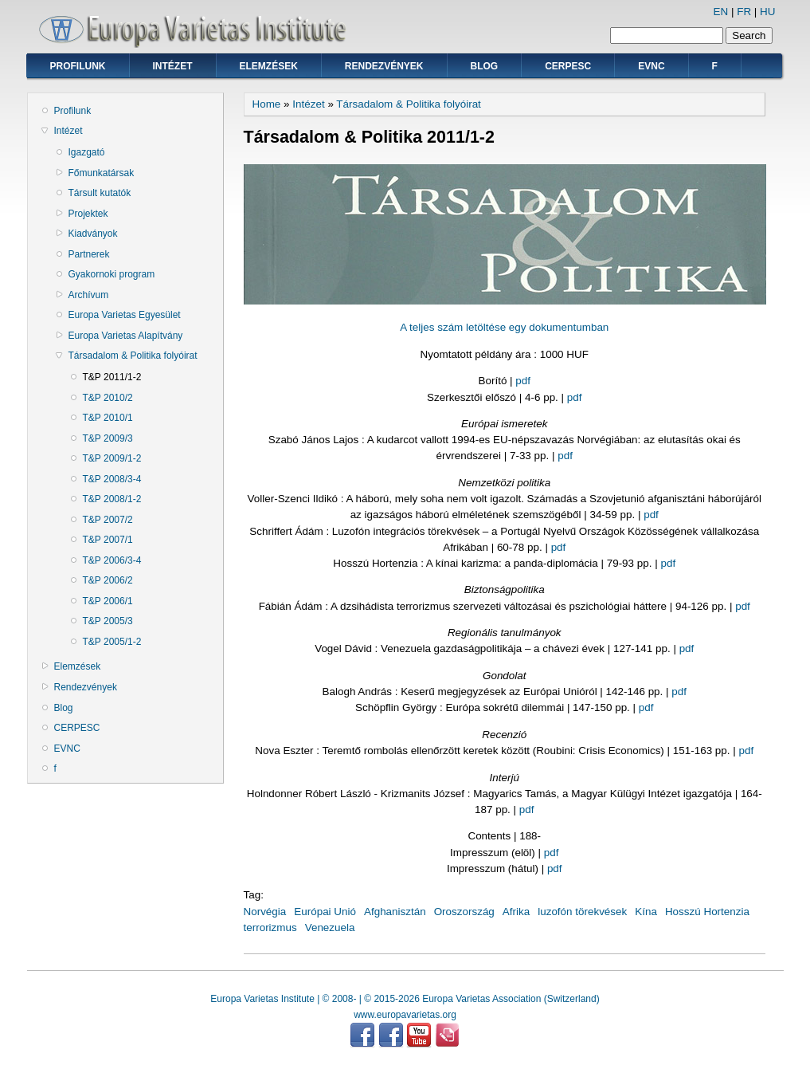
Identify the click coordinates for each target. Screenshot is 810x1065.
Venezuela (330, 927)
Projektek (88, 213)
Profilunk (78, 66)
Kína (646, 912)
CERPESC (568, 66)
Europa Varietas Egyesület (124, 314)
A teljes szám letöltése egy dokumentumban (504, 327)
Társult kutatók (99, 192)
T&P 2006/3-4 (112, 560)
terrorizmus (270, 927)
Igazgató (86, 152)
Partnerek (89, 254)
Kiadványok (93, 233)
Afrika (516, 912)
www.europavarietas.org (405, 1014)
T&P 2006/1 (108, 601)
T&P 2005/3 (108, 621)
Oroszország (464, 912)
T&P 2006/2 (108, 580)
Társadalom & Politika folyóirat (133, 355)
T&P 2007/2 (108, 519)
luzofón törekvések (582, 912)
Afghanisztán (395, 912)
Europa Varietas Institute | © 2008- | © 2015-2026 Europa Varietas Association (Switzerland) (404, 998)
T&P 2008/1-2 (112, 499)
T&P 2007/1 (108, 539)
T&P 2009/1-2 (112, 458)
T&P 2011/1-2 (112, 377)
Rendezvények (384, 66)
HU (767, 12)
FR (744, 12)
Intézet (173, 66)
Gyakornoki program (111, 274)
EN (721, 12)
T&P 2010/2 (108, 397)
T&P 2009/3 (108, 438)
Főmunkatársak (101, 173)
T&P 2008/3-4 (112, 479)
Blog (485, 66)
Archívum (88, 295)
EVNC (651, 66)
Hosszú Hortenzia (707, 912)
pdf (522, 381)
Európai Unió (325, 912)
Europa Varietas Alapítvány (125, 335)
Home (266, 104)
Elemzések (269, 66)
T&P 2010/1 (108, 417)
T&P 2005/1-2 (112, 641)
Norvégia (265, 912)
